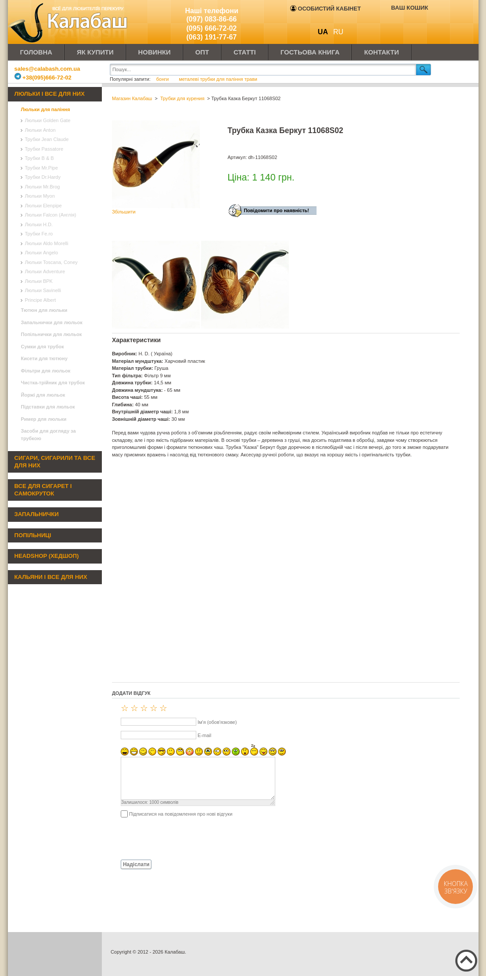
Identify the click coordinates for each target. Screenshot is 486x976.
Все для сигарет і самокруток (43, 490)
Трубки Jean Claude (47, 139)
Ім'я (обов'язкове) (217, 722)
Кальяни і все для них (50, 577)
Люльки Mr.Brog (42, 186)
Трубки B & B (39, 158)
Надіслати (136, 864)
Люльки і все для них (49, 93)
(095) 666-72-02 (212, 28)
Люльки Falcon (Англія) (50, 214)
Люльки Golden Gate (48, 120)
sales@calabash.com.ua (47, 68)
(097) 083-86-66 (212, 19)
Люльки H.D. (39, 224)
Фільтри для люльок (46, 370)
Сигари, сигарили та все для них (54, 462)
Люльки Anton (40, 130)
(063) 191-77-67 (212, 37)
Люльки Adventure (45, 271)
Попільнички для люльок (51, 334)
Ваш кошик (409, 7)
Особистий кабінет (325, 8)
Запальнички (36, 514)
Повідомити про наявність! (276, 210)
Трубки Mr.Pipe (41, 167)
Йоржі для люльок (43, 395)
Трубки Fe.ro (39, 233)
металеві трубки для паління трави (218, 79)
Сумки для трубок (42, 346)
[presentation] (178, 838)
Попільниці (32, 535)
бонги (163, 79)
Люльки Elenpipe (43, 205)
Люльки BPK (39, 281)
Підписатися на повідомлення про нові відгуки (180, 814)
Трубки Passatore (44, 149)
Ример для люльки (44, 419)
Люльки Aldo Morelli (46, 243)
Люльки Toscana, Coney (51, 262)
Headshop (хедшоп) (46, 556)
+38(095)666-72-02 (43, 77)
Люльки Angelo (41, 252)
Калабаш (69, 22)
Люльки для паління (45, 109)
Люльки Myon (40, 196)
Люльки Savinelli (43, 290)
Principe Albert (40, 300)
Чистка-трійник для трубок (53, 382)
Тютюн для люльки (44, 310)
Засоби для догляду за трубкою (48, 434)
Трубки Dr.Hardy (43, 177)
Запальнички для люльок (52, 322)
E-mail (204, 735)
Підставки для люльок (48, 406)
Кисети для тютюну (44, 358)
